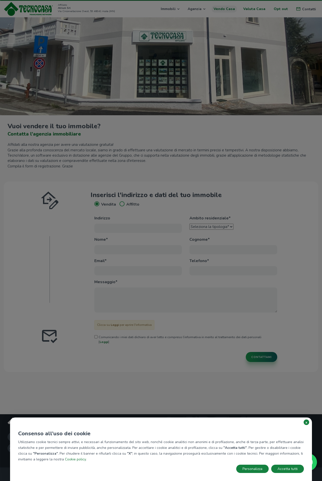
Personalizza (252, 468)
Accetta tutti (287, 468)
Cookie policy (75, 459)
